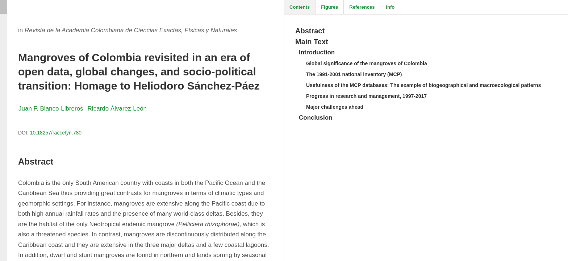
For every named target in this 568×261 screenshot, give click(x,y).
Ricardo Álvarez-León (117, 108)
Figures (329, 7)
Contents (299, 7)
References (362, 7)
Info (390, 7)
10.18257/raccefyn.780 (56, 133)
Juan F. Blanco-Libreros (50, 108)
